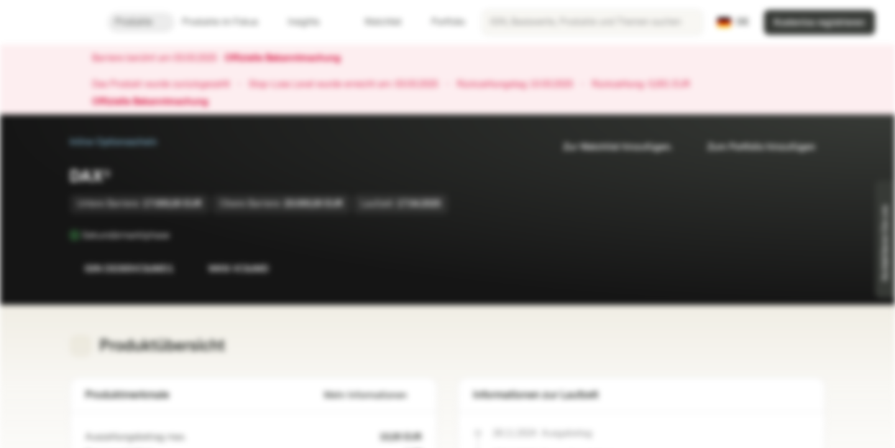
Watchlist (375, 22)
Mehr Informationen (373, 395)
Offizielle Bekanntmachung (288, 58)
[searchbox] (592, 22)
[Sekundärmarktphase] (178, 235)
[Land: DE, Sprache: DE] (733, 22)
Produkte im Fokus (227, 22)
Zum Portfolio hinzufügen (753, 147)
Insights (311, 22)
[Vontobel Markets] (54, 22)
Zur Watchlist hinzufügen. (610, 147)
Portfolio (440, 22)
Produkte (141, 22)
